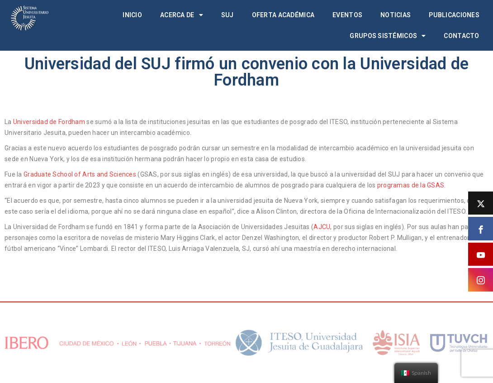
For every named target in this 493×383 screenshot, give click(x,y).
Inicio (132, 15)
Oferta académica (283, 15)
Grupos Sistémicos (388, 35)
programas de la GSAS (411, 185)
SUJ (227, 15)
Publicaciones (454, 15)
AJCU (321, 226)
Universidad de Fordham (49, 121)
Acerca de (181, 15)
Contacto (461, 35)
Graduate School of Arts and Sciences (80, 174)
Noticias (395, 15)
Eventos (347, 15)
